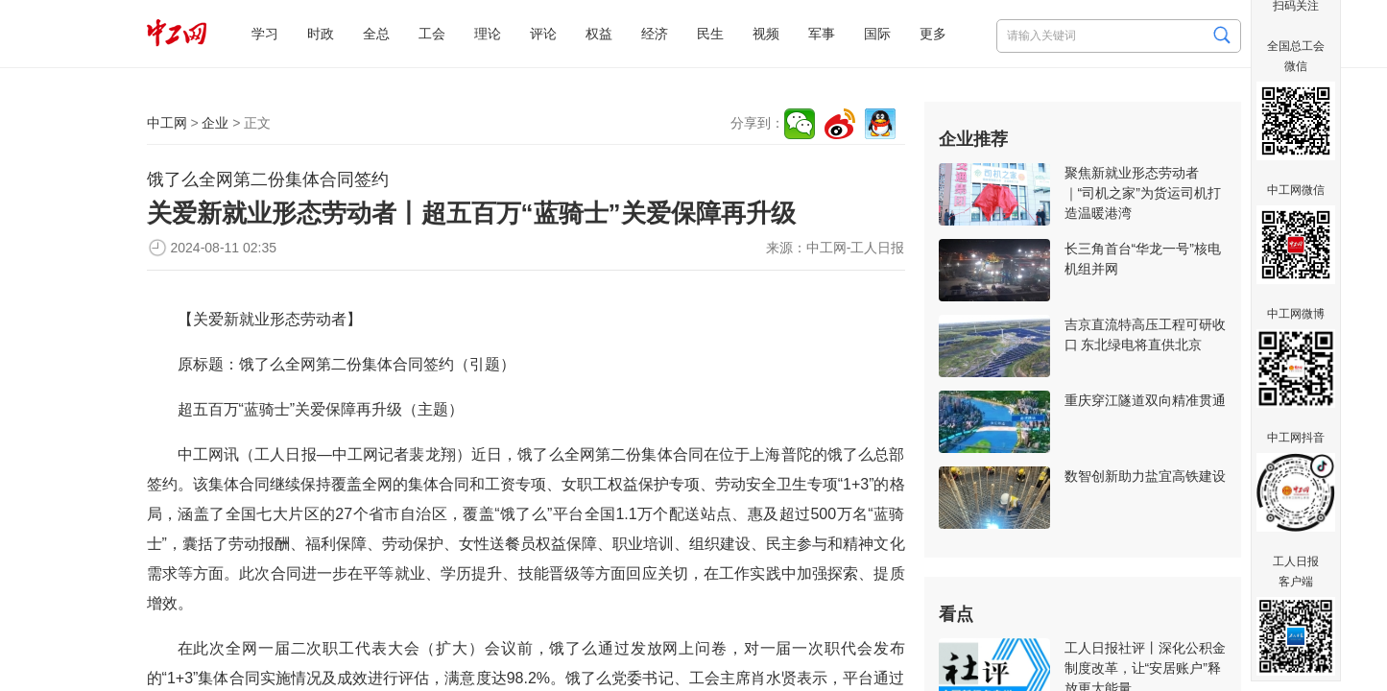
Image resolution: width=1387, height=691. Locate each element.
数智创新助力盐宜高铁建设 (1145, 476)
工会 (431, 33)
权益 (599, 33)
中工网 (167, 123)
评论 (543, 33)
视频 (766, 33)
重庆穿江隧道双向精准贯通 (1145, 400)
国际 (877, 33)
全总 (376, 33)
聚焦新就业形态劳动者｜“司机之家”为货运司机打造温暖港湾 (1142, 193)
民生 (710, 33)
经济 (654, 33)
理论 (487, 33)
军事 (821, 33)
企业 (215, 123)
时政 (320, 33)
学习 (264, 33)
